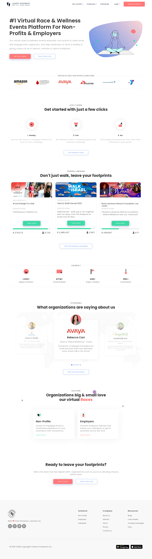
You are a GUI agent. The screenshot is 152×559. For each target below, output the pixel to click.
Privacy (105, 527)
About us (106, 515)
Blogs (130, 515)
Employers (91, 4)
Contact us (107, 531)
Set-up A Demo (134, 4)
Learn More (31, 223)
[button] (72, 364)
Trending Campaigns (136, 523)
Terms (105, 523)
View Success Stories (76, 372)
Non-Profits (82, 515)
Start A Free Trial (44, 56)
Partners (106, 519)
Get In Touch (63, 481)
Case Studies (133, 519)
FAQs (130, 527)
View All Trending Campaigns (76, 246)
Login (116, 4)
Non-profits (77, 4)
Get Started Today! (76, 152)
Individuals (104, 4)
